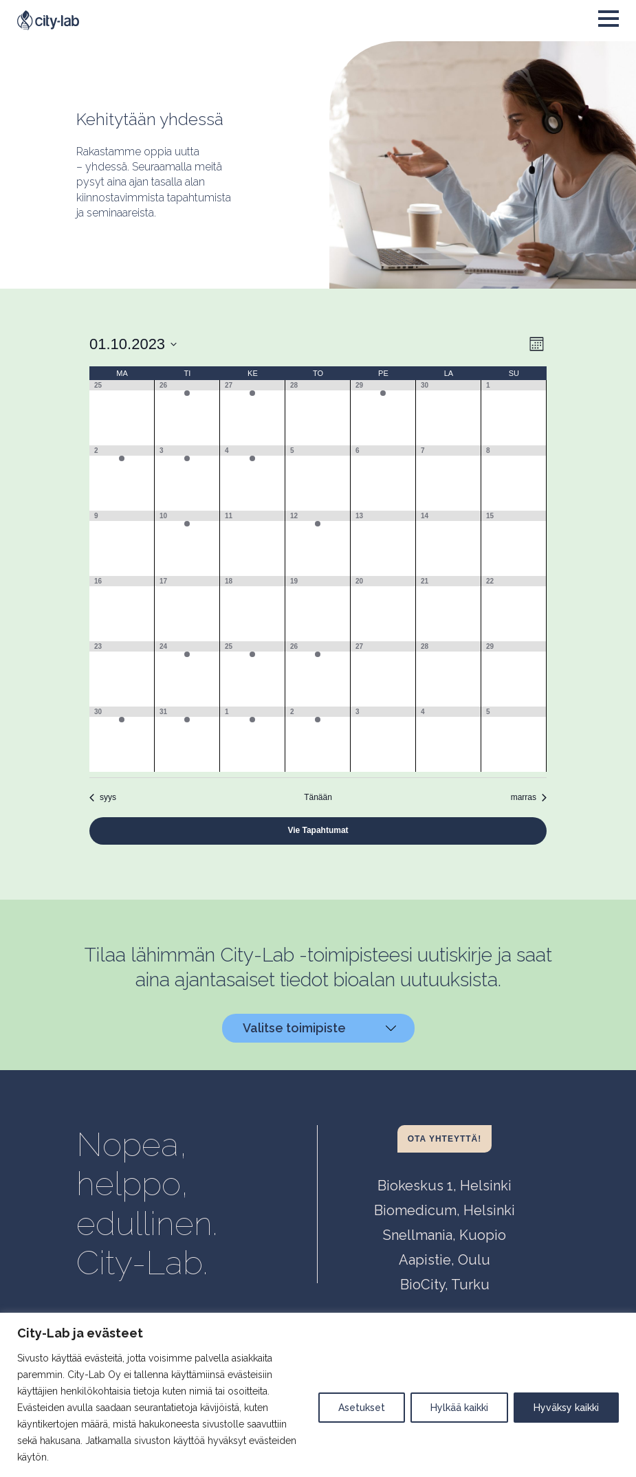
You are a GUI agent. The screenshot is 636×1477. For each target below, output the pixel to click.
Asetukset (361, 1407)
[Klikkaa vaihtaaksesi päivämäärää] (133, 344)
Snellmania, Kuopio (444, 1235)
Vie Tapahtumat (317, 830)
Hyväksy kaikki (566, 1407)
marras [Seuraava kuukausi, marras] (529, 797)
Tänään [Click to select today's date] (318, 797)
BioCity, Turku (445, 1284)
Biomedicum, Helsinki (444, 1210)
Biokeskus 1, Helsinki (444, 1185)
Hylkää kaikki (459, 1407)
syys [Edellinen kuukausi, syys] (102, 797)
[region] (318, 1395)
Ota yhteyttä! (444, 1139)
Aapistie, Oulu (444, 1260)
